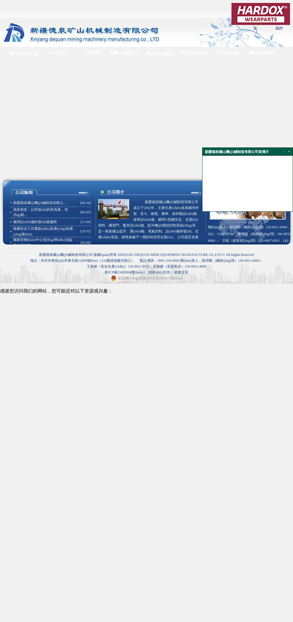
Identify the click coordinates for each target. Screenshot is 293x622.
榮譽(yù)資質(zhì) (125, 53)
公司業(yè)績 (227, 53)
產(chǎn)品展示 (159, 53)
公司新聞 (92, 53)
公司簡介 (58, 53)
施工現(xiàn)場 (193, 53)
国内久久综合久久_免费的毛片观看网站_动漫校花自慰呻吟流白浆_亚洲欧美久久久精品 (67, 8)
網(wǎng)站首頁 (23, 53)
